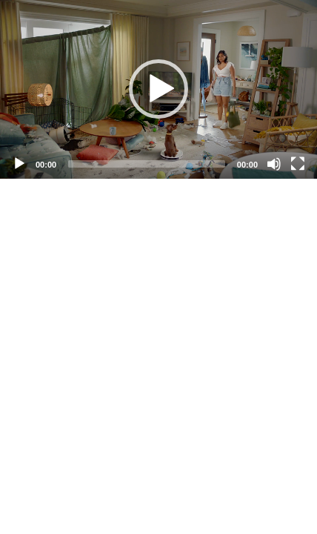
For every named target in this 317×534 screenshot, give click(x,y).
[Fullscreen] (297, 163)
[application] (158, 89)
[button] (158, 89)
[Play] (19, 163)
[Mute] (274, 163)
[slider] (146, 164)
